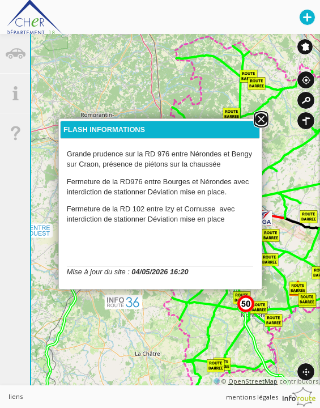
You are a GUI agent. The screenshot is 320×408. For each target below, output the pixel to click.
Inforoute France (305, 47)
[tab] (15, 54)
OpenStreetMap (253, 381)
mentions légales (252, 397)
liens (15, 396)
